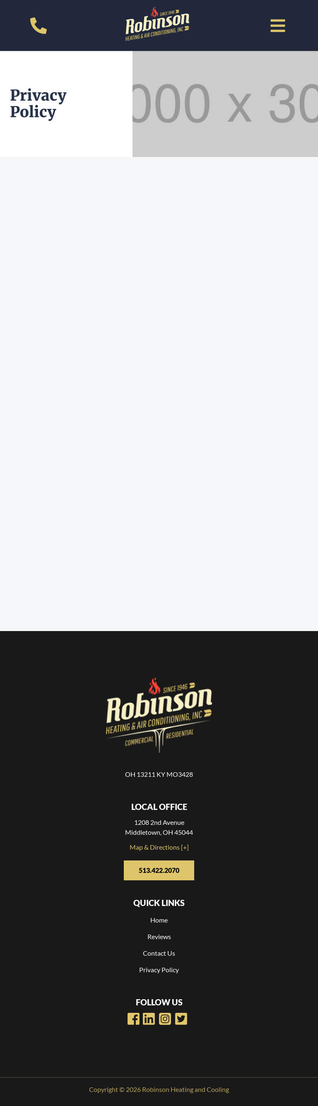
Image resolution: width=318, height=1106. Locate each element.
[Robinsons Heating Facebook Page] (134, 1019)
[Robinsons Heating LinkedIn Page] (165, 1019)
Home (159, 920)
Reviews (159, 936)
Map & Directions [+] (159, 847)
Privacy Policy (159, 969)
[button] (278, 25)
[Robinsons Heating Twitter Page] (181, 1019)
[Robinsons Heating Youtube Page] (149, 1019)
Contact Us (159, 953)
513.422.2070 (159, 870)
